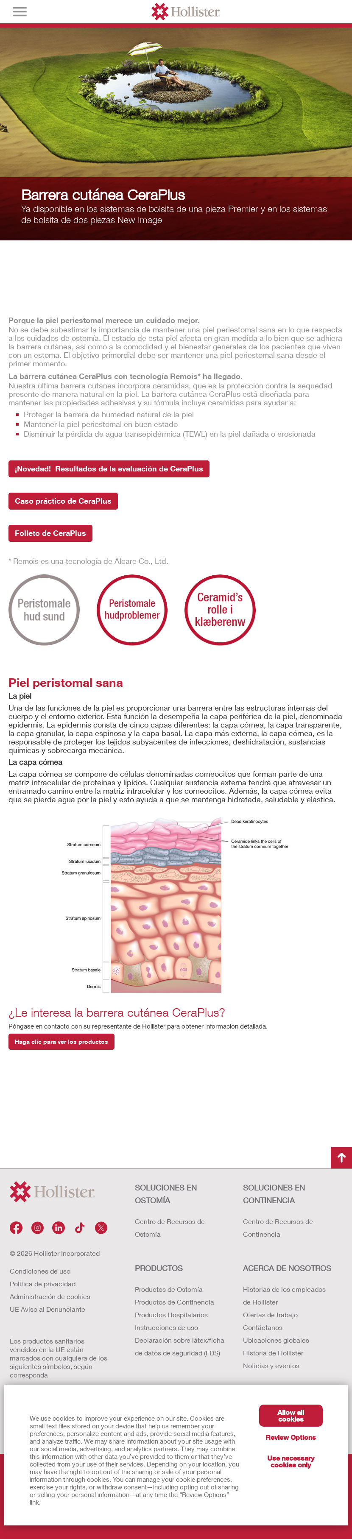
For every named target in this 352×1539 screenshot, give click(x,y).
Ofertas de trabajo (270, 1314)
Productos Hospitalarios (171, 1314)
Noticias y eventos (271, 1365)
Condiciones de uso (40, 1271)
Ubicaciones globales (276, 1340)
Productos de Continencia (174, 1302)
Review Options (290, 1437)
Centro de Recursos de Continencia (278, 1227)
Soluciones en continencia (274, 1194)
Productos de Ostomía (169, 1289)
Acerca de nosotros (287, 1268)
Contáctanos (262, 1327)
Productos (159, 1268)
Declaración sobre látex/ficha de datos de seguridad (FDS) (179, 1346)
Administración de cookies (50, 1296)
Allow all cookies (290, 1415)
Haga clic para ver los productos (61, 1041)
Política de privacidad (42, 1284)
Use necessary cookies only (290, 1461)
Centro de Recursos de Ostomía (170, 1227)
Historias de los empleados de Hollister (284, 1295)
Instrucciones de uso (166, 1327)
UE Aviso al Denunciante (47, 1309)
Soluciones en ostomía (166, 1194)
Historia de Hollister (273, 1353)
